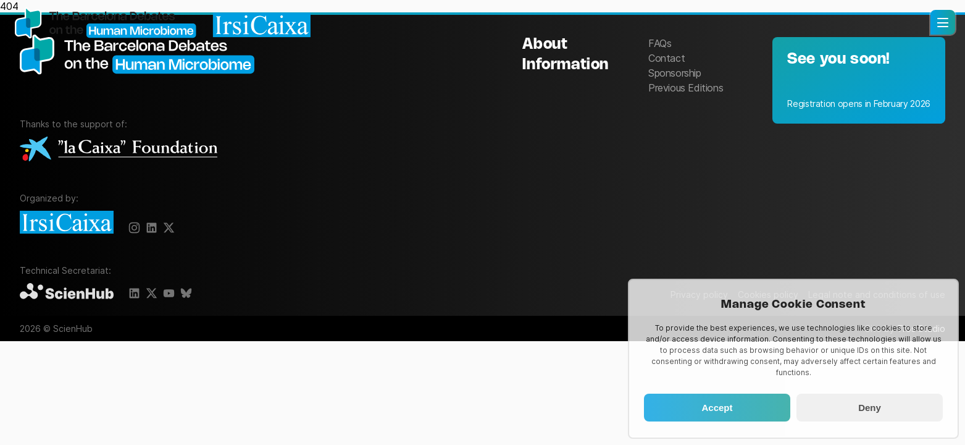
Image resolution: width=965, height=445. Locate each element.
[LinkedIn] (134, 293)
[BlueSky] (186, 293)
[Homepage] (163, 24)
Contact (666, 58)
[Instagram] (134, 228)
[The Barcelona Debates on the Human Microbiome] (143, 79)
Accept (716, 407)
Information (565, 65)
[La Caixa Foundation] (118, 150)
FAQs (659, 43)
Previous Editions (685, 88)
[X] (152, 228)
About (544, 45)
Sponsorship (674, 73)
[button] (942, 22)
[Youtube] (169, 293)
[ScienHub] (69, 292)
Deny (869, 407)
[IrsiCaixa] (69, 223)
